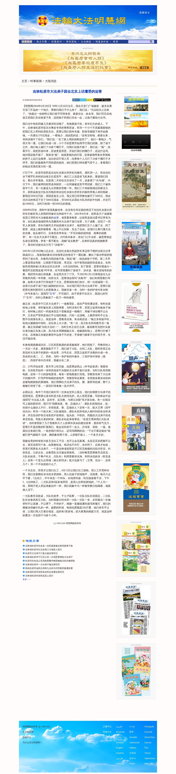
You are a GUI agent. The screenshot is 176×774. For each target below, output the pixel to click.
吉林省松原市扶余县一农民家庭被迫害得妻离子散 (49, 546)
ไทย (146, 748)
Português (149, 726)
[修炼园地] (71, 42)
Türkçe (147, 753)
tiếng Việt (148, 764)
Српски (147, 742)
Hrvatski (133, 737)
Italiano (132, 748)
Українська (149, 758)
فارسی (119, 758)
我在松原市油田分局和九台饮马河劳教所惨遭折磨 (49, 568)
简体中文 (107, 732)
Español (120, 753)
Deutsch (120, 742)
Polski (132, 764)
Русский (148, 732)
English (119, 748)
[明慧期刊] (56, 42)
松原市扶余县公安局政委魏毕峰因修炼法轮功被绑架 (50, 561)
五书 (52, 293)
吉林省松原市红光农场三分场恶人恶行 (43, 549)
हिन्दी (131, 732)
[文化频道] (86, 42)
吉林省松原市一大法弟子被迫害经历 (42, 564)
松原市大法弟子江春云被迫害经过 (41, 553)
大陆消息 (51, 81)
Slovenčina (149, 737)
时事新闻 (36, 81)
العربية (119, 726)
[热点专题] (41, 42)
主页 (24, 81)
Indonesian (134, 742)
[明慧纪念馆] (101, 42)
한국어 (132, 758)
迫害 (56, 217)
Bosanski (120, 732)
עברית (132, 726)
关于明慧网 (28, 732)
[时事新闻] (26, 42)
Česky (119, 737)
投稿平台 (27, 737)
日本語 (132, 753)
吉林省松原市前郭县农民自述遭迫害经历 (44, 572)
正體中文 (107, 726)
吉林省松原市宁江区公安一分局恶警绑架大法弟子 (49, 557)
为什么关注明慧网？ (32, 742)
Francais (120, 764)
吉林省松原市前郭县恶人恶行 (39, 576)
